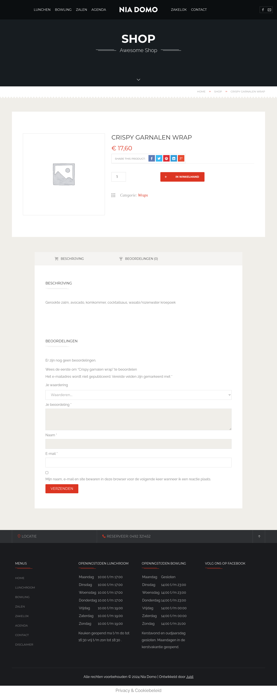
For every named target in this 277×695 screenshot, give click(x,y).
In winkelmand (152, 176)
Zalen (20, 606)
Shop (218, 91)
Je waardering (56, 385)
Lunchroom (25, 587)
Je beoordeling (58, 405)
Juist (189, 677)
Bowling (22, 597)
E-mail (51, 454)
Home (201, 91)
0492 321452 (98, 536)
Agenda (21, 625)
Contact (22, 635)
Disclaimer (24, 644)
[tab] (69, 258)
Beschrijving (72, 259)
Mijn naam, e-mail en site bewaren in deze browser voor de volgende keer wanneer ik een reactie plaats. (128, 479)
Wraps (143, 195)
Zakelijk (22, 616)
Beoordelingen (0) (141, 259)
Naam (51, 435)
